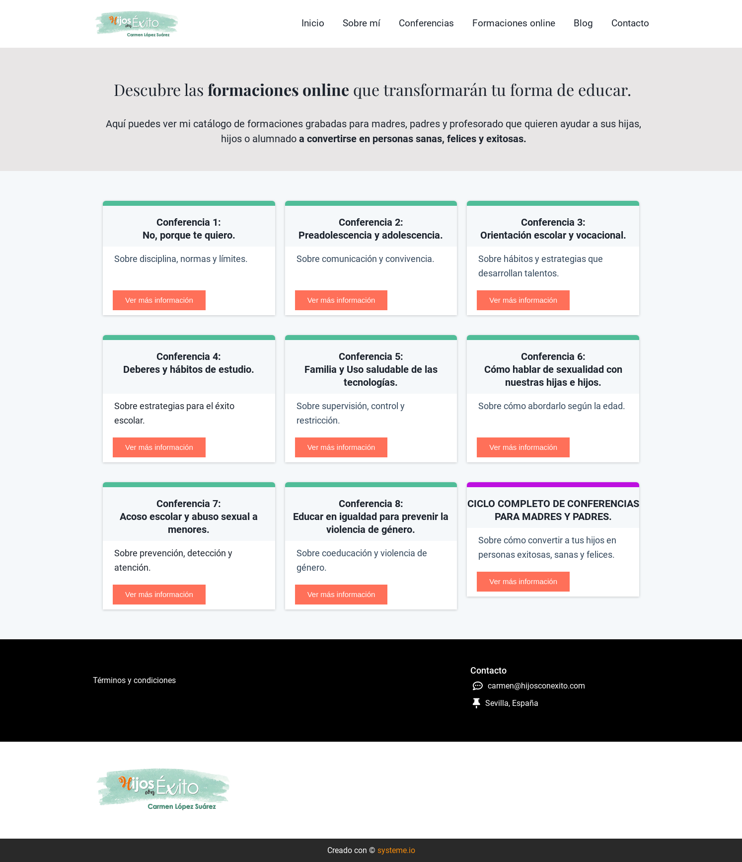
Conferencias (426, 23)
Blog (583, 23)
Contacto (630, 23)
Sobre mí (361, 23)
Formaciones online (513, 23)
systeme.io (396, 850)
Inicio (312, 23)
